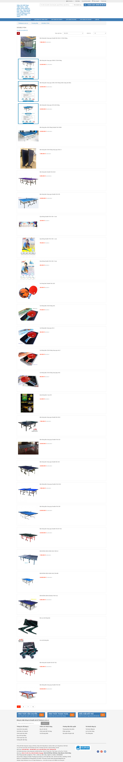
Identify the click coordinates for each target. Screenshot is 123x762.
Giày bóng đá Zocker (85, 19)
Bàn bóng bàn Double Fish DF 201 (48, 662)
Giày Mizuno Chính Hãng (64, 753)
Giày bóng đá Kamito (56, 19)
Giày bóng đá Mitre (71, 19)
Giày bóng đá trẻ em (25, 19)
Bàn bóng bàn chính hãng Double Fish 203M (51, 127)
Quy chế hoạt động (21, 735)
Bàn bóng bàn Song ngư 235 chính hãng (50, 105)
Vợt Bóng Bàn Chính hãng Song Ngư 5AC (50, 372)
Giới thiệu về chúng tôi (22, 731)
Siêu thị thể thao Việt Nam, (51, 753)
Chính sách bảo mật (22, 737)
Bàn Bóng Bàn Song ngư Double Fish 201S (50, 484)
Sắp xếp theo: (58, 33)
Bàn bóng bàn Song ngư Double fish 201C (50, 417)
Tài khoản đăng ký (90, 729)
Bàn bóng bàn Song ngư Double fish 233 (50, 461)
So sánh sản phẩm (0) (22, 30)
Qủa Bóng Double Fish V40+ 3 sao (48, 216)
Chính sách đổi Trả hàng (46, 731)
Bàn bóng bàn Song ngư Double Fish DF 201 (51, 528)
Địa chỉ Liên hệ (43, 729)
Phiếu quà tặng (66, 731)
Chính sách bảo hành (22, 733)
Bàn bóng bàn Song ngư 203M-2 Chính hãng (51, 60)
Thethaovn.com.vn (23, 23)
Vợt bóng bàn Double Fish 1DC (47, 283)
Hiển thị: (89, 33)
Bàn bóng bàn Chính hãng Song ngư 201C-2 (51, 149)
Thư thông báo (89, 733)
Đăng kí (45, 723)
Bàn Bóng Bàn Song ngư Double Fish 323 (50, 439)
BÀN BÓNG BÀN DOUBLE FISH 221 (49, 595)
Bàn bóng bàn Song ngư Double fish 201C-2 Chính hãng (53, 38)
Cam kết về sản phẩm (22, 729)
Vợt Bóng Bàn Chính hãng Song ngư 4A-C (50, 350)
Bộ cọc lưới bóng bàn (45, 618)
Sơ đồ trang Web (44, 733)
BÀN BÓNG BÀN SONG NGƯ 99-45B (49, 573)
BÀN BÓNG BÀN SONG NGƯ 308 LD (49, 551)
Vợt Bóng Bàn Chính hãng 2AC (47, 305)
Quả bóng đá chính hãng (40, 19)
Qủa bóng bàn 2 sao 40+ (46, 395)
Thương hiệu (34, 23)
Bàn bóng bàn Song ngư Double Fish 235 (50, 194)
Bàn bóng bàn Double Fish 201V (48, 172)
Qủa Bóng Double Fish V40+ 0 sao (48, 261)
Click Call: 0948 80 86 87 (97, 5)
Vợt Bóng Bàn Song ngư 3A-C (47, 328)
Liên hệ (97, 19)
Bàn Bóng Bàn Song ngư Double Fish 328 (50, 684)
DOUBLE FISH (45, 23)
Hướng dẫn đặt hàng (22, 739)
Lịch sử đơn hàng (90, 731)
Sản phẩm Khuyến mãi (68, 733)
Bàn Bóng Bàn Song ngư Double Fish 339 (50, 506)
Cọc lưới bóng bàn (44, 640)
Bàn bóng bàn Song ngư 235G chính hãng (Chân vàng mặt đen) (55, 82)
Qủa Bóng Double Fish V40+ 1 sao (48, 238)
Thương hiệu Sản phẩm (68, 729)
